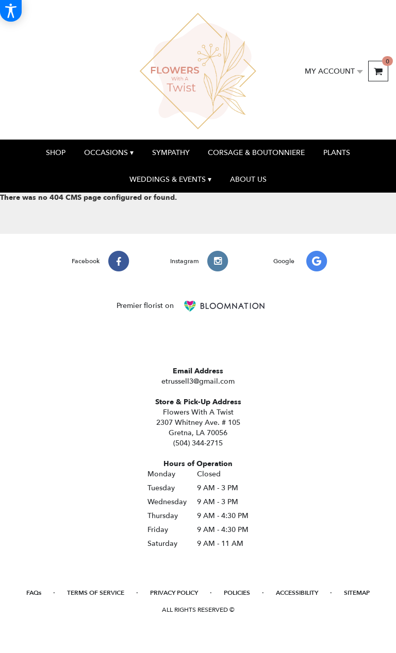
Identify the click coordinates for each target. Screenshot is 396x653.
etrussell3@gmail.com (198, 381)
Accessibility (297, 593)
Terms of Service (95, 593)
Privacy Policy (174, 593)
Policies (237, 593)
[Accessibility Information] (11, 11)
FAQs (33, 593)
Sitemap (357, 593)
